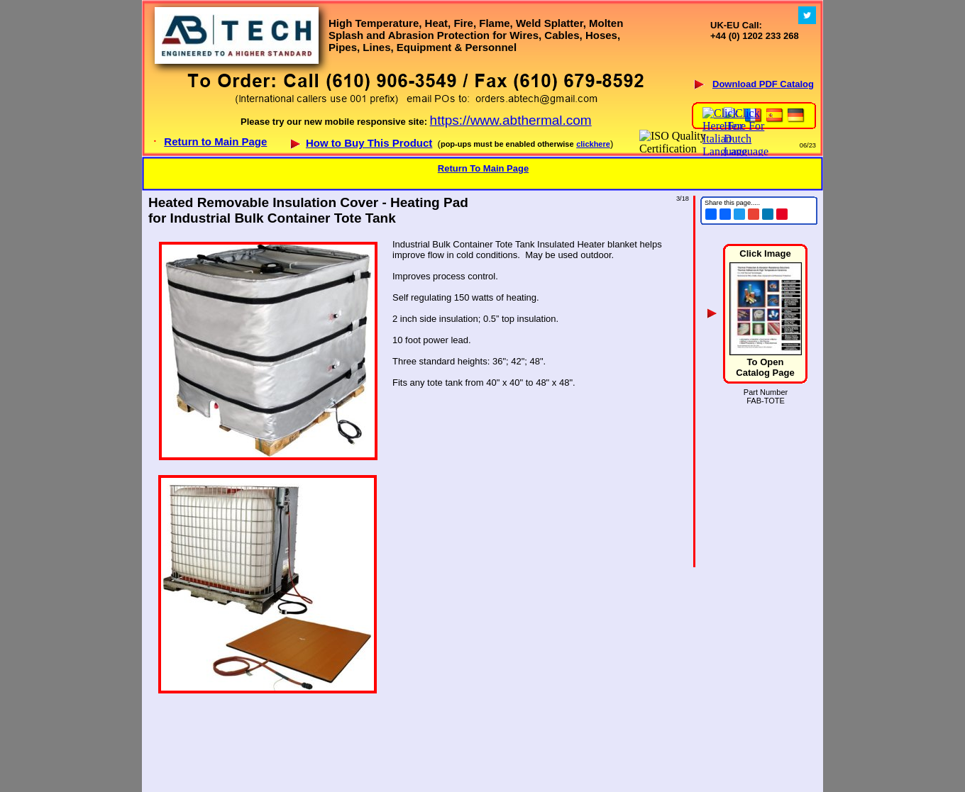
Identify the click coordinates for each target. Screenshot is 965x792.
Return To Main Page (483, 168)
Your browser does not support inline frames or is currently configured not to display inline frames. (482, 78)
